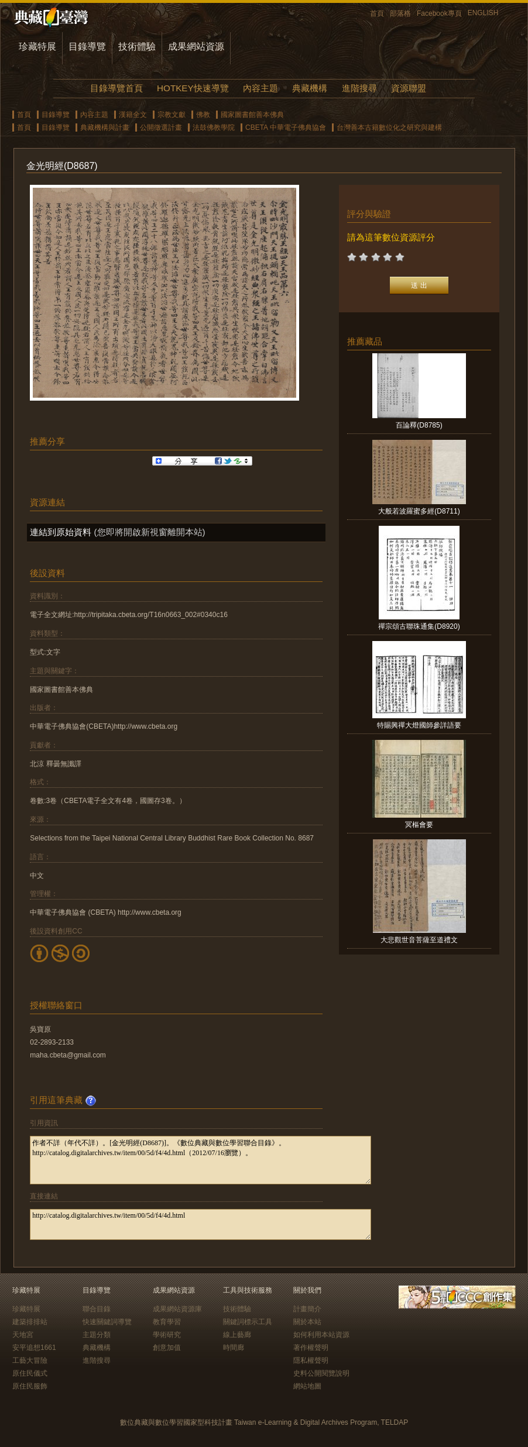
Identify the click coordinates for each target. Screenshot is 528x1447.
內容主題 (260, 88)
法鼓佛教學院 (214, 127)
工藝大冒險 (29, 1360)
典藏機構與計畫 (104, 127)
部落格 (400, 13)
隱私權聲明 (310, 1360)
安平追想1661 (34, 1347)
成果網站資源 (196, 46)
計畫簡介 (307, 1309)
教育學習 (167, 1322)
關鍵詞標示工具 (247, 1322)
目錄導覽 (87, 46)
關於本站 (307, 1322)
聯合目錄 (97, 1309)
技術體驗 (137, 46)
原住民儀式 (29, 1373)
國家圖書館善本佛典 (252, 115)
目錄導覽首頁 (116, 88)
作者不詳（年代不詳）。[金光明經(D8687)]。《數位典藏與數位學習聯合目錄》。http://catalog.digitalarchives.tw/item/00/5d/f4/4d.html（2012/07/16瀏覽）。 (200, 1160)
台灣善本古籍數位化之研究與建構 (389, 127)
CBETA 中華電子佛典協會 (285, 127)
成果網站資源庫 (177, 1309)
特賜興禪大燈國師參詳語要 (419, 725)
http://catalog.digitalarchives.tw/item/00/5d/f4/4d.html (200, 1224)
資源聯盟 (408, 88)
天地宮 (22, 1335)
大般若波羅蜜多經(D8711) (419, 511)
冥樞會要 (419, 825)
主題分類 (97, 1335)
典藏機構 (309, 88)
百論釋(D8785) (419, 425)
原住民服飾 (29, 1386)
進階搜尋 (359, 88)
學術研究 (167, 1335)
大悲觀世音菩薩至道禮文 (419, 940)
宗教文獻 (171, 115)
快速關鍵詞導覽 (107, 1322)
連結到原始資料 (60, 532)
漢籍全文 (133, 115)
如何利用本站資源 (321, 1335)
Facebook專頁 (439, 13)
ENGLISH (483, 13)
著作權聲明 (310, 1347)
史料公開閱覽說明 (321, 1373)
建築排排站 (29, 1322)
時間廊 (233, 1347)
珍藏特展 (37, 46)
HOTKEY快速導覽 (192, 88)
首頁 (377, 13)
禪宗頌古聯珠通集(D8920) (419, 626)
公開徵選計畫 (161, 127)
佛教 (203, 115)
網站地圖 (307, 1386)
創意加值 (167, 1347)
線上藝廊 (237, 1335)
